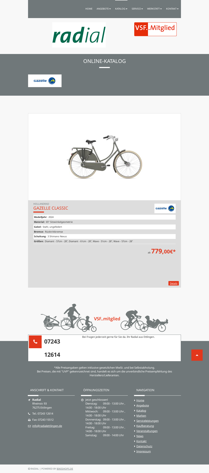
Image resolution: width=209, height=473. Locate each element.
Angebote (142, 405)
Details (173, 283)
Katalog (141, 410)
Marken (141, 416)
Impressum (143, 451)
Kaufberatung (145, 426)
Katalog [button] (121, 8)
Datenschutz (144, 446)
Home (88, 8)
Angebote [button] (104, 8)
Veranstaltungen (147, 431)
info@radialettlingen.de (47, 426)
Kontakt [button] (172, 8)
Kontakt (141, 441)
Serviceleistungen (147, 421)
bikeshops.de (65, 468)
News (139, 436)
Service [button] (137, 8)
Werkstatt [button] (154, 8)
